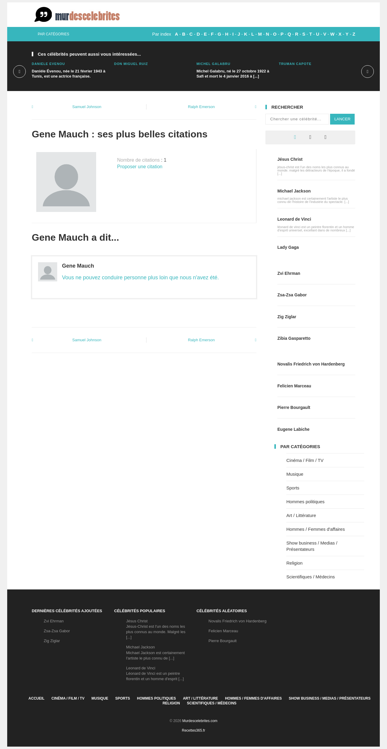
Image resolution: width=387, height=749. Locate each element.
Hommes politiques (305, 501)
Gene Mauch (78, 266)
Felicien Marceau (294, 385)
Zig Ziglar (286, 316)
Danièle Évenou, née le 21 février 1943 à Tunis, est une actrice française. (68, 73)
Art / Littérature (301, 515)
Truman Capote (295, 64)
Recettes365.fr (193, 730)
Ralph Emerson (201, 106)
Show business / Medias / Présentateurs (330, 698)
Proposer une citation (139, 166)
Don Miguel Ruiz (131, 64)
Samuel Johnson (86, 106)
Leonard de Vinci (294, 219)
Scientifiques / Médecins (310, 576)
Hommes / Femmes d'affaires (315, 529)
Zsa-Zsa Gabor (292, 294)
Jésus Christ (290, 159)
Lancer (342, 119)
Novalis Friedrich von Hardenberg (311, 364)
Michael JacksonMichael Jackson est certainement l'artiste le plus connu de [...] (155, 652)
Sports (292, 487)
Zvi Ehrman (288, 273)
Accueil (36, 698)
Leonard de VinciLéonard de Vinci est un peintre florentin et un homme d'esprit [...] (155, 673)
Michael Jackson (294, 191)
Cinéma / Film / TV (304, 460)
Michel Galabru (213, 64)
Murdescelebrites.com (199, 721)
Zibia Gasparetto (293, 338)
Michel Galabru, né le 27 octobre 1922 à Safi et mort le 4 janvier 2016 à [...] (232, 73)
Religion (294, 562)
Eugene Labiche (293, 429)
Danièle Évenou (48, 64)
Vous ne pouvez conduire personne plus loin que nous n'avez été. (140, 278)
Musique (294, 474)
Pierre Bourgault (293, 407)
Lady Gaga (288, 247)
